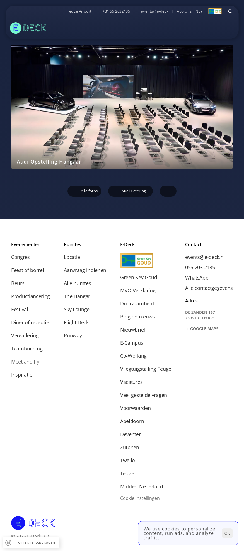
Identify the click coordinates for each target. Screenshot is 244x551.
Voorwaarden (135, 408)
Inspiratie (21, 374)
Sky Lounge (77, 309)
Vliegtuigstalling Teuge (145, 368)
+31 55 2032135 (116, 11)
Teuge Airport (79, 11)
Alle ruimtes (77, 283)
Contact (193, 244)
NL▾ (199, 11)
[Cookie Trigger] (140, 498)
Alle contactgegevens (209, 288)
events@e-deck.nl (157, 11)
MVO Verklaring (138, 290)
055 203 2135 (200, 267)
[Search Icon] (230, 11)
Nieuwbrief (132, 329)
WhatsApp (197, 277)
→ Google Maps (201, 328)
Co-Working (133, 355)
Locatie (72, 257)
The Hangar (77, 296)
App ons (184, 11)
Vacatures (131, 382)
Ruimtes (72, 244)
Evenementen (25, 244)
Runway (73, 335)
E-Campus (131, 342)
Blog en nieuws (137, 316)
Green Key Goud (138, 277)
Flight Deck (76, 322)
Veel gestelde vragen (143, 395)
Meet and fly (25, 361)
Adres (191, 301)
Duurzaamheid (137, 303)
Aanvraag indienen (85, 270)
